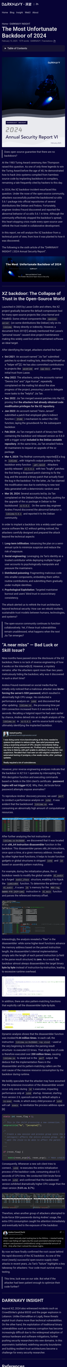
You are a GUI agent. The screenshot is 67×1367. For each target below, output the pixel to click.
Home (5, 23)
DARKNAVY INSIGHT (20, 23)
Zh (54, 41)
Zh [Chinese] (37, 4)
